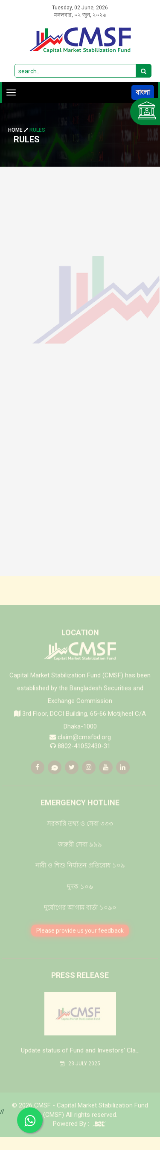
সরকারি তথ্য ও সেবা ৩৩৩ (80, 835)
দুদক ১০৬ (80, 898)
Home (18, 130)
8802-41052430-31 (84, 758)
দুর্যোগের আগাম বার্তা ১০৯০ (80, 920)
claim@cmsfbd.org (84, 749)
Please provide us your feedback (80, 942)
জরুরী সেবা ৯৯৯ (80, 857)
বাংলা (143, 92)
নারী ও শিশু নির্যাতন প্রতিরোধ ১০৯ (80, 877)
